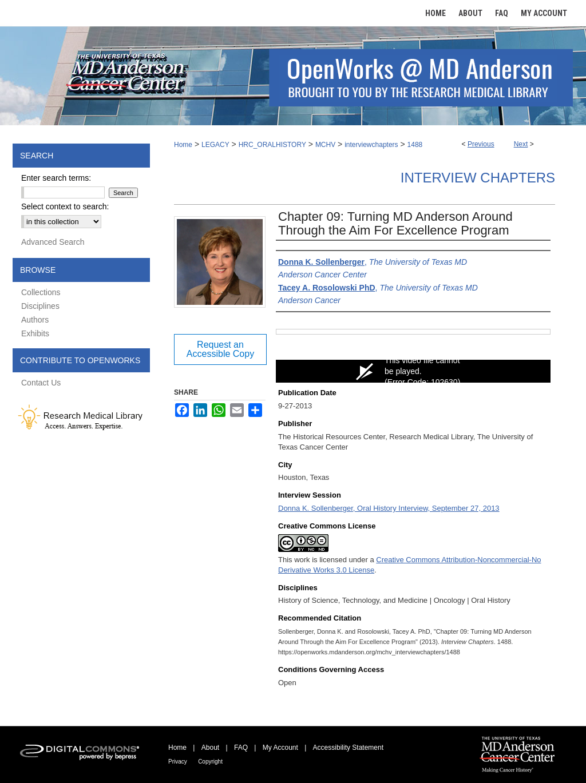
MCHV (325, 145)
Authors (35, 319)
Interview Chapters (478, 177)
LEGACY (215, 145)
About (210, 748)
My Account (280, 748)
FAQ (241, 748)
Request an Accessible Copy (220, 349)
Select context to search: (65, 206)
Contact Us (41, 382)
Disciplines (40, 306)
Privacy (177, 761)
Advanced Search (53, 242)
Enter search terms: (56, 177)
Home (183, 145)
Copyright (210, 761)
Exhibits (35, 333)
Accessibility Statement (348, 748)
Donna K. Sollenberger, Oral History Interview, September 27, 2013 (389, 508)
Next (521, 144)
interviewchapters (371, 145)
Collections (40, 292)
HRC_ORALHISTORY (272, 145)
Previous (481, 144)
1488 (415, 145)
